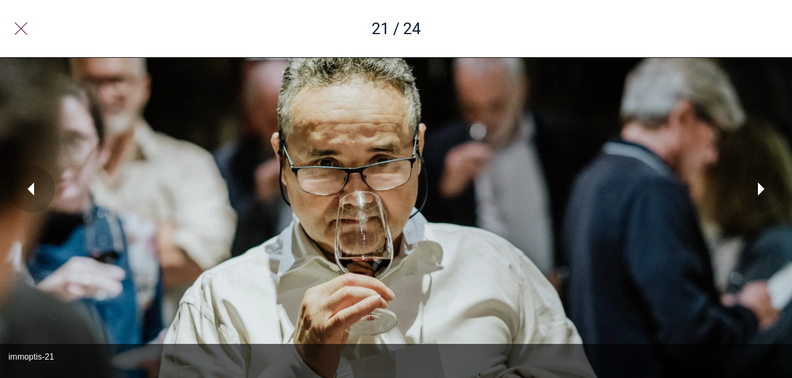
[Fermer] (21, 29)
